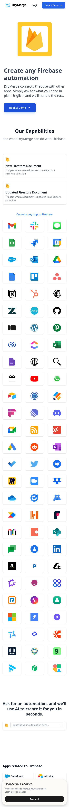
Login (35, 5)
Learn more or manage (15, 792)
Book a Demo (53, 5)
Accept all (34, 799)
